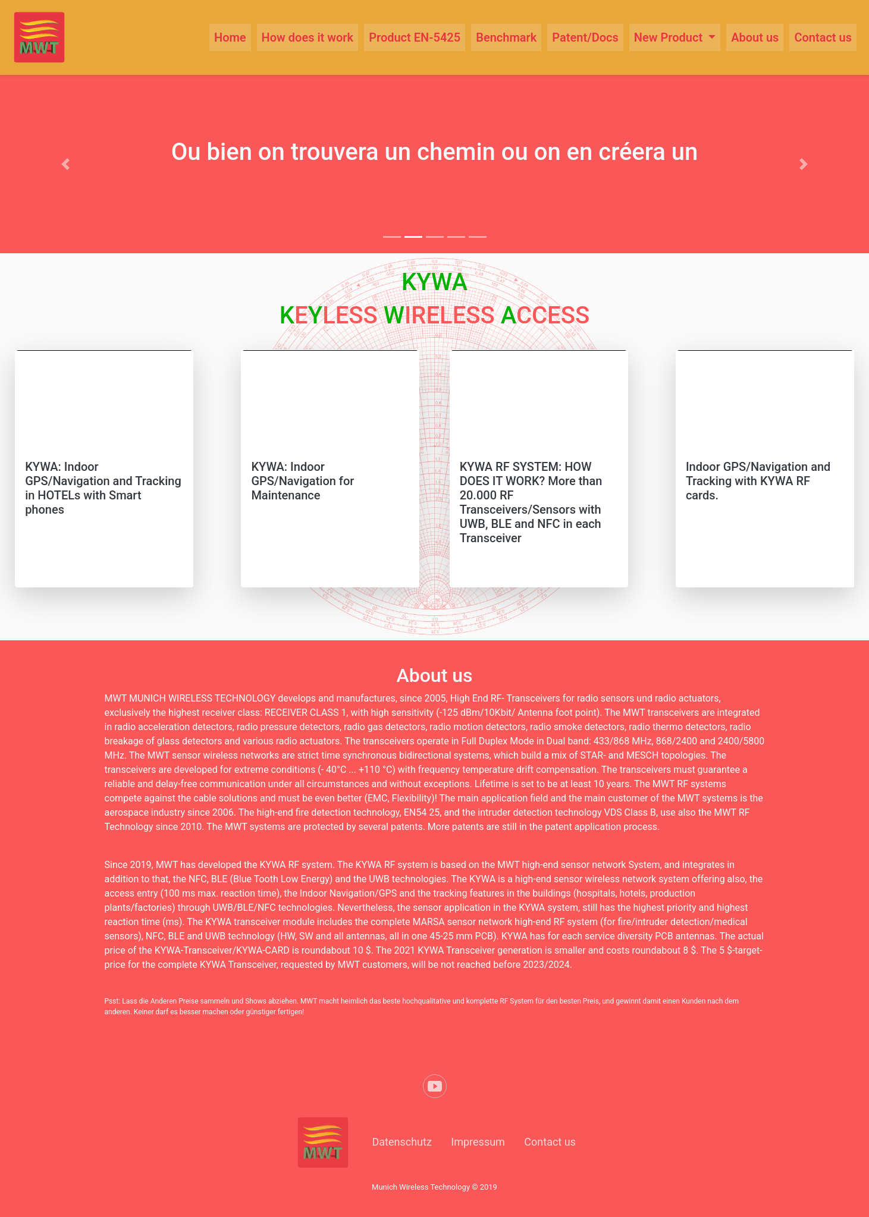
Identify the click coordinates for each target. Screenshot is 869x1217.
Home (230, 37)
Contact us (823, 37)
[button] (65, 164)
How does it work (308, 37)
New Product (669, 37)
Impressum (478, 1142)
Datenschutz (402, 1142)
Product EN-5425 (414, 37)
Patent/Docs (585, 37)
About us (755, 37)
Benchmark (506, 37)
